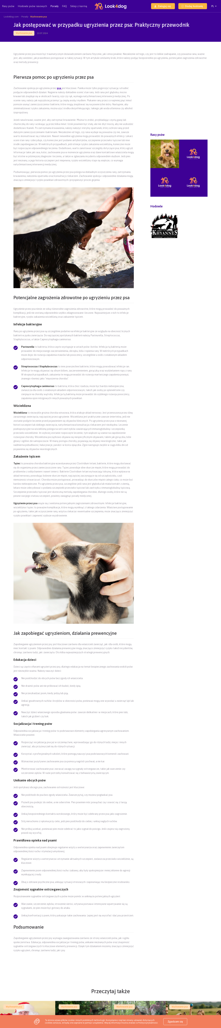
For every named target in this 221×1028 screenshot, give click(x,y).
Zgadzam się (175, 1021)
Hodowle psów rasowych (32, 8)
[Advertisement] (73, 962)
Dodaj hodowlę (192, 6)
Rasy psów (8, 8)
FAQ (64, 6)
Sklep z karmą (78, 6)
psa (59, 88)
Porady (54, 6)
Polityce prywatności (148, 1023)
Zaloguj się (162, 6)
